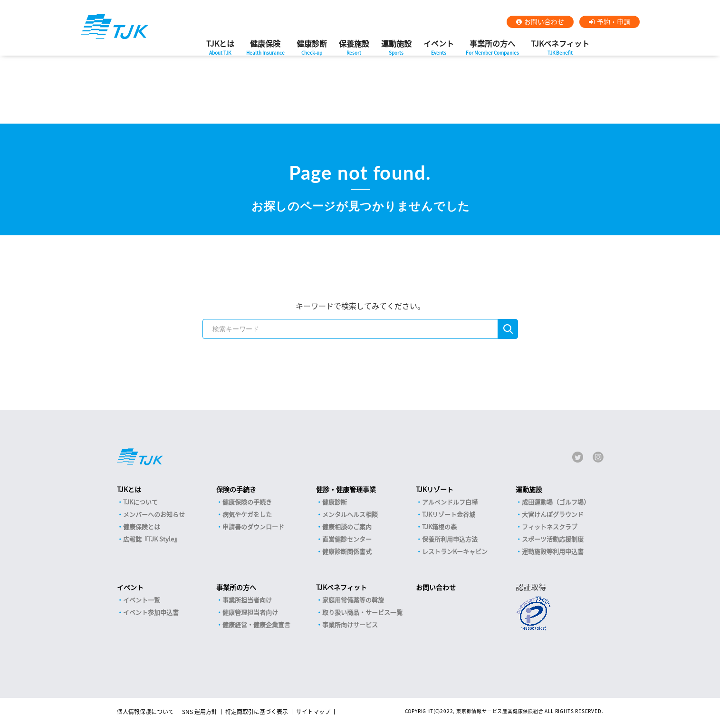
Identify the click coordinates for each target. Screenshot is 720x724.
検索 (508, 329)
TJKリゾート (434, 489)
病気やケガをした (247, 514)
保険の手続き (236, 489)
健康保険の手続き (247, 501)
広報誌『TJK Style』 (151, 538)
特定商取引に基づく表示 (256, 711)
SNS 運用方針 (199, 711)
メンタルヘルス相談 (350, 514)
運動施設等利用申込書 (553, 551)
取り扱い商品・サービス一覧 (362, 612)
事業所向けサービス (350, 624)
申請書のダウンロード (253, 526)
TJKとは (220, 50)
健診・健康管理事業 (346, 489)
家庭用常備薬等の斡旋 (353, 599)
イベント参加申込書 (151, 612)
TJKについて (140, 501)
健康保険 (265, 50)
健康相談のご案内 (347, 526)
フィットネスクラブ (549, 526)
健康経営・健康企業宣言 (256, 624)
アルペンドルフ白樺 (450, 501)
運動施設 (396, 50)
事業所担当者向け (247, 599)
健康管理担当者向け (250, 612)
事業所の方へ (492, 50)
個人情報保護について (145, 711)
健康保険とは (141, 526)
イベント (438, 50)
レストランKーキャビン (455, 551)
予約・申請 (613, 21)
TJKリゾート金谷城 (448, 514)
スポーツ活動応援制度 (553, 538)
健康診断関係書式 (347, 551)
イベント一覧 (141, 599)
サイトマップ (313, 711)
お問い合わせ (544, 21)
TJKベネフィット (560, 50)
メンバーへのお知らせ (154, 514)
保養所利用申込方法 (450, 538)
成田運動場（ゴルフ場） (556, 501)
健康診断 (312, 50)
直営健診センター (347, 538)
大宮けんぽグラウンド (553, 514)
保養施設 (354, 50)
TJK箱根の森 (439, 526)
